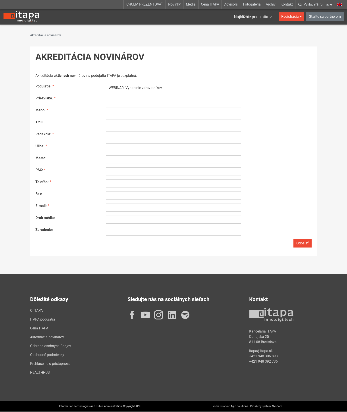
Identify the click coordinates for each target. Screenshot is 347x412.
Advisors (231, 4)
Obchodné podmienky (47, 355)
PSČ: (39, 170)
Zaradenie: (44, 230)
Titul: (39, 122)
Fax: (38, 194)
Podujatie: (43, 87)
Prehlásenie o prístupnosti (50, 364)
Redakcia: (43, 134)
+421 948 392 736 (263, 362)
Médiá (191, 4)
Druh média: (45, 218)
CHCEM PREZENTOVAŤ (144, 4)
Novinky (174, 4)
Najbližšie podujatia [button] (251, 16)
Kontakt (287, 4)
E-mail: (41, 206)
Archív (271, 4)
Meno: (40, 110)
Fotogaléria (252, 4)
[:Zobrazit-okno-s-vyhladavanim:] (314, 4)
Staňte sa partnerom (325, 16)
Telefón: (42, 182)
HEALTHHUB (40, 373)
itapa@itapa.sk (261, 351)
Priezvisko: (44, 99)
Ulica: (39, 146)
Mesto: (40, 158)
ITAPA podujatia (42, 320)
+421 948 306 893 (263, 356)
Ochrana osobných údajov (50, 346)
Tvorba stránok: (220, 406)
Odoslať (302, 244)
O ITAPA (36, 311)
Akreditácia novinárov (47, 337)
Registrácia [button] (290, 16)
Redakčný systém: (261, 406)
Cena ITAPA (210, 4)
